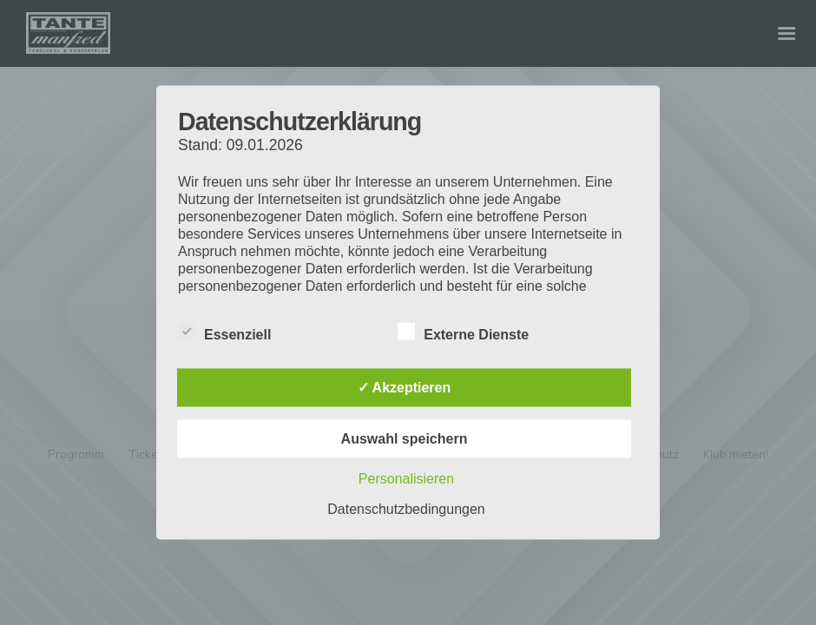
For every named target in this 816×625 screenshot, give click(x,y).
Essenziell (224, 331)
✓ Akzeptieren (404, 387)
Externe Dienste (463, 331)
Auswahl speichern (404, 438)
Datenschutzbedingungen (405, 509)
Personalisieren (406, 478)
